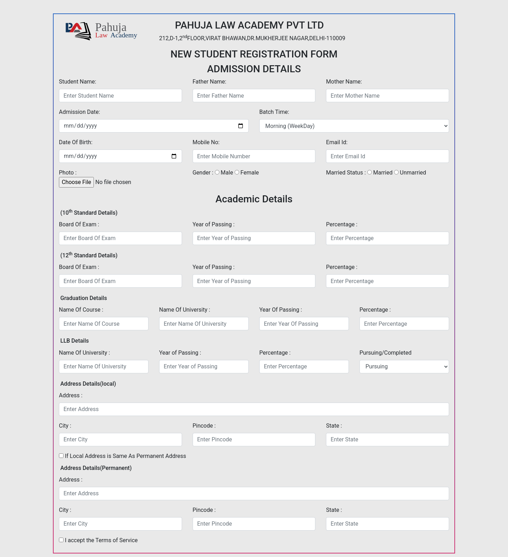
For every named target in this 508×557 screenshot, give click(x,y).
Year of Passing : (214, 224)
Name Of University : (184, 309)
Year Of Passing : (280, 309)
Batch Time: (274, 112)
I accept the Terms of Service (101, 540)
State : (334, 425)
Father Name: (209, 81)
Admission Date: (79, 112)
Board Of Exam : (79, 224)
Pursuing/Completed (385, 352)
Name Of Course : (81, 309)
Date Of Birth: (75, 142)
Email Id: (336, 142)
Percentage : (341, 224)
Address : (71, 395)
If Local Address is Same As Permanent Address (122, 456)
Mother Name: (344, 81)
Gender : (203, 172)
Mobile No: (206, 142)
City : (65, 425)
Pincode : (204, 425)
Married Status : (345, 172)
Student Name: (77, 81)
